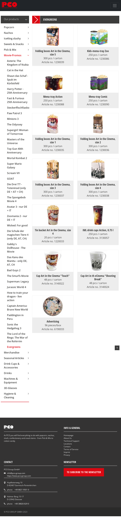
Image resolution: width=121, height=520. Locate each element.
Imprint (67, 452)
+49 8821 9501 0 (22, 489)
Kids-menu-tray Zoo (98, 53)
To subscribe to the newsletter (84, 472)
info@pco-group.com (16, 473)
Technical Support (71, 441)
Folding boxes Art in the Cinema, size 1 (53, 142)
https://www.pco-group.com (19, 476)
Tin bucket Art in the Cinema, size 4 (53, 233)
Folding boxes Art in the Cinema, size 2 (98, 142)
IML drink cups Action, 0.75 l (98, 232)
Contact (67, 446)
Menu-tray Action (53, 98)
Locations (68, 443)
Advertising (53, 323)
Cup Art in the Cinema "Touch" (53, 277)
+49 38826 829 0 (22, 503)
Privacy (67, 455)
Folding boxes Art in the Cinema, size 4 (98, 188)
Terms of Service (71, 449)
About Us (68, 438)
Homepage (68, 435)
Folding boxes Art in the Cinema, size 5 (53, 54)
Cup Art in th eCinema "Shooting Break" (98, 279)
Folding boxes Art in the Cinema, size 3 (53, 188)
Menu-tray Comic (98, 98)
